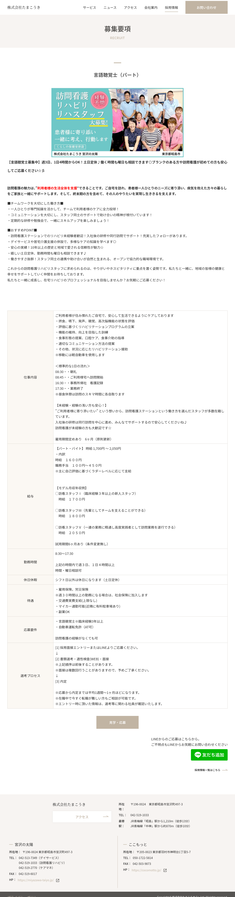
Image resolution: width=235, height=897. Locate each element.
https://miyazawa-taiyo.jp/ (36, 880)
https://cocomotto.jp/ (146, 870)
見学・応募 (117, 722)
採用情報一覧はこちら (207, 770)
